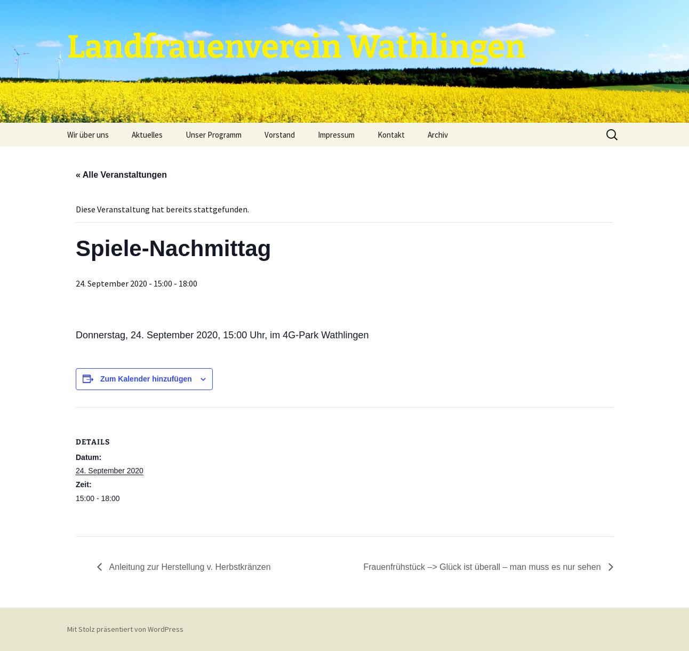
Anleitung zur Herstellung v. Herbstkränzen (189, 566)
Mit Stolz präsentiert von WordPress (125, 629)
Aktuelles (147, 135)
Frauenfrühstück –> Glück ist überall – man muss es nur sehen (483, 566)
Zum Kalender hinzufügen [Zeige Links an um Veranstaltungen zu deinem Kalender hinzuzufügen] (146, 379)
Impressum (336, 135)
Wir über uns (88, 135)
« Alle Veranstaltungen (121, 174)
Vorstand (280, 135)
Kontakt (391, 135)
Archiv (438, 135)
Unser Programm (214, 135)
